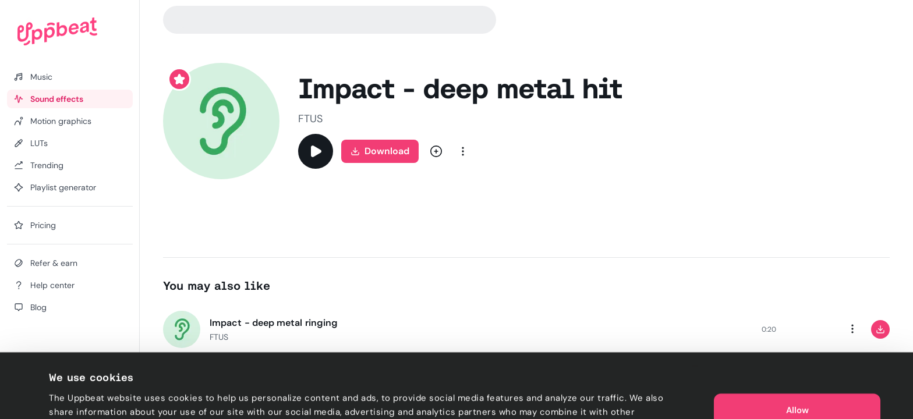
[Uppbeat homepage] (57, 31)
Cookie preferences (91, 396)
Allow (797, 361)
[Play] (315, 151)
